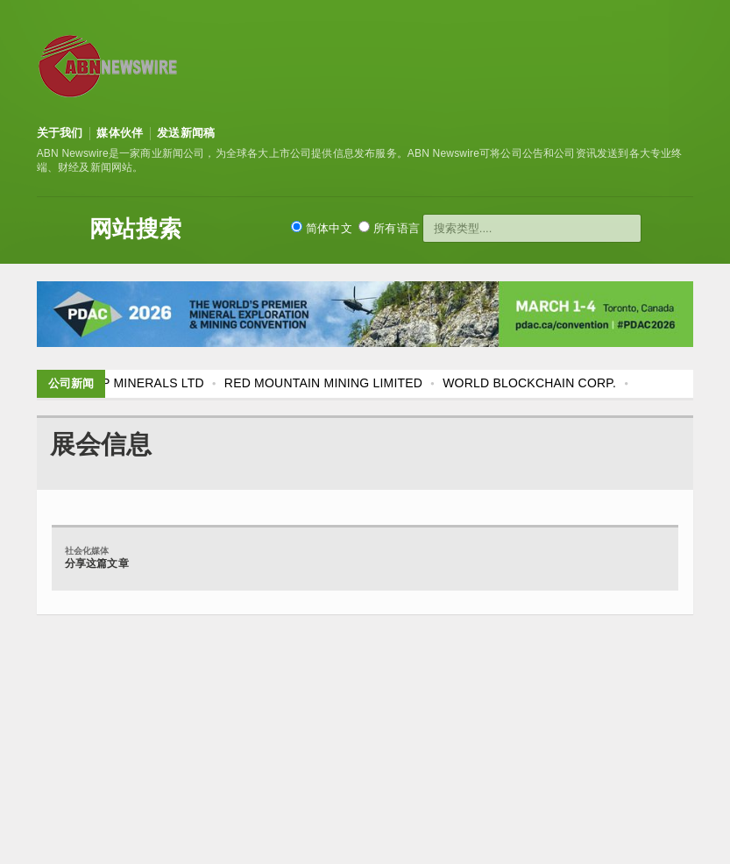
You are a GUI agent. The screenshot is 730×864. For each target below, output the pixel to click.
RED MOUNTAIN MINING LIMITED (323, 383)
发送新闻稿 (186, 132)
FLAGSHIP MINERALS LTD (126, 383)
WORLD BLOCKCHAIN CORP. (529, 383)
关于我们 (60, 132)
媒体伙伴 (119, 132)
